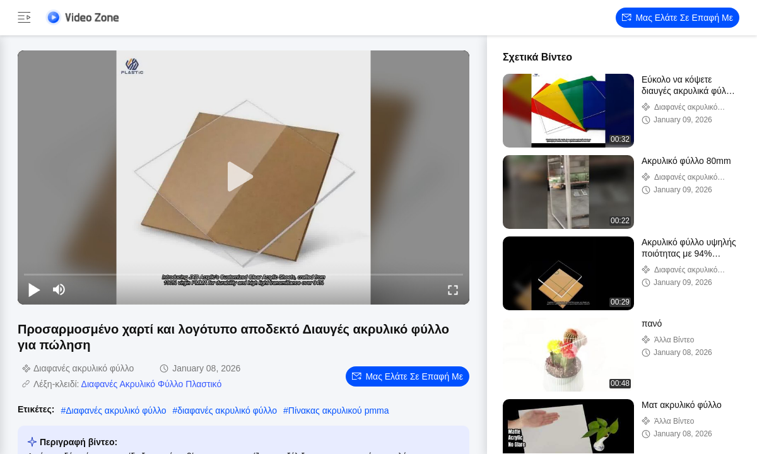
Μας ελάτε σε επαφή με (677, 18)
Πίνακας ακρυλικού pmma (338, 410)
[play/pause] (34, 289)
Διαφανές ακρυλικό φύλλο (116, 410)
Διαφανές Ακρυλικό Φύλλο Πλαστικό (151, 384)
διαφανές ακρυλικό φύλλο (227, 410)
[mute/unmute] (59, 289)
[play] (243, 177)
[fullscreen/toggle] (453, 289)
